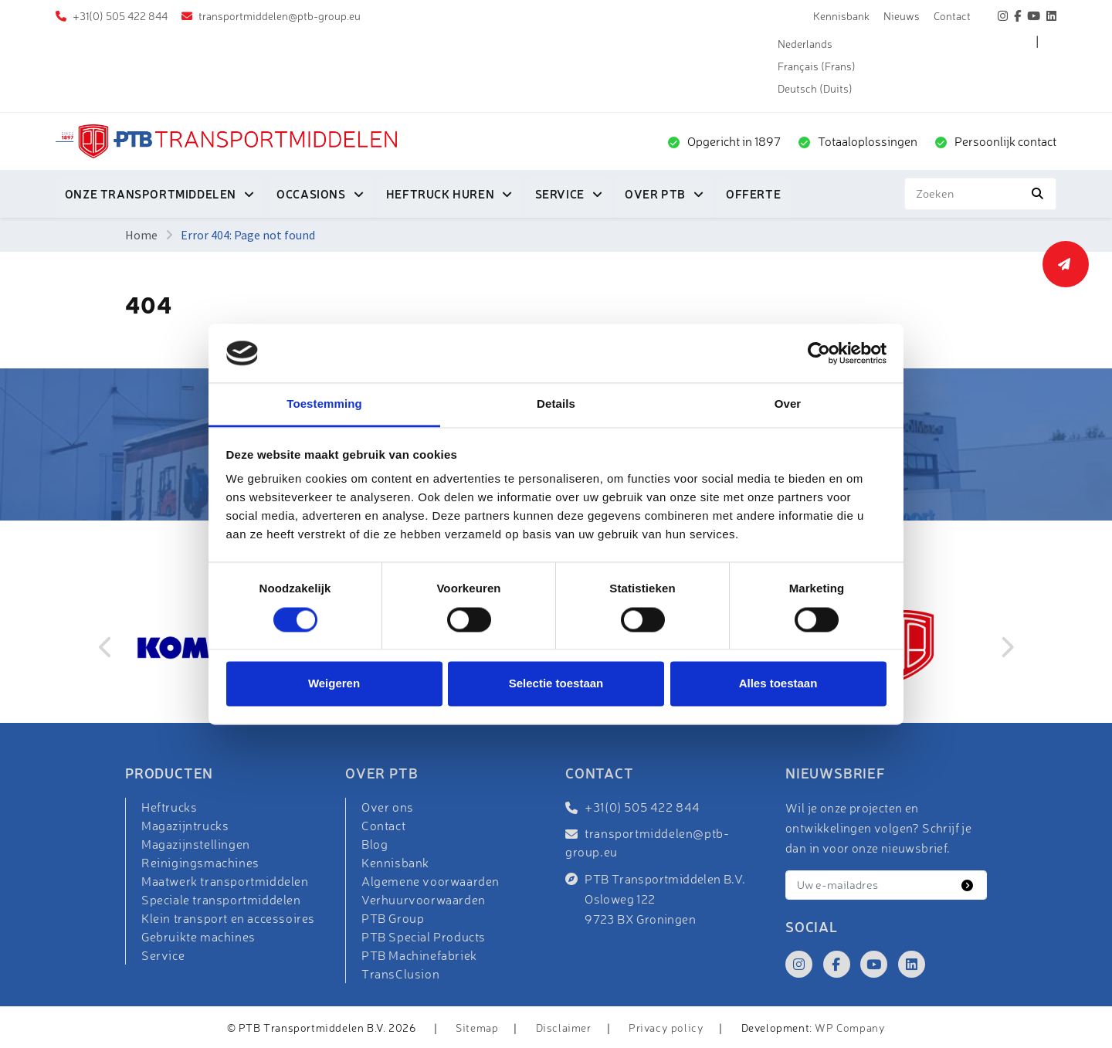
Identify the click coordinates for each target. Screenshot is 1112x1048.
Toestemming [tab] (324, 404)
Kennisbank (841, 15)
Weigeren (334, 683)
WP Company (850, 1027)
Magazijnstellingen (195, 844)
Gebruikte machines (198, 937)
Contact (952, 15)
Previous (106, 647)
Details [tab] (556, 404)
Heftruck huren (441, 194)
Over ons (387, 807)
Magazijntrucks (185, 825)
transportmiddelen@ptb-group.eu (278, 15)
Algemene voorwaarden (430, 881)
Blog (374, 844)
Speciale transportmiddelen (221, 899)
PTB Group (392, 918)
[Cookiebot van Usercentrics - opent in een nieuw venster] (819, 353)
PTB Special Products (423, 937)
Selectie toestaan (556, 683)
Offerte (754, 194)
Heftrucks (169, 807)
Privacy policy (666, 1027)
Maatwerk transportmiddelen (225, 881)
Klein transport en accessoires (228, 918)
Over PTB (656, 194)
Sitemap (477, 1027)
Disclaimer (564, 1027)
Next (1006, 647)
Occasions (311, 194)
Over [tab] (788, 404)
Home (141, 234)
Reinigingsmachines (200, 862)
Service (560, 194)
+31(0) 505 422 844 (119, 15)
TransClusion (400, 974)
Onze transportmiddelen (150, 194)
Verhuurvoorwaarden (423, 899)
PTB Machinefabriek (419, 955)
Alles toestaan (778, 683)
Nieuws (901, 15)
